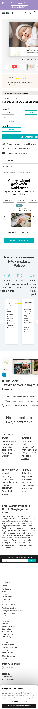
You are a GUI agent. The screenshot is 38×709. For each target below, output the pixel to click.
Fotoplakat (6, 599)
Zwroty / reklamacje (9, 626)
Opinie (4, 683)
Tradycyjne (8, 200)
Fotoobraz (5, 602)
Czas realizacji (7, 629)
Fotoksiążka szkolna (9, 616)
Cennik (4, 585)
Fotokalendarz (7, 597)
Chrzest (16, 98)
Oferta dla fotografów (10, 656)
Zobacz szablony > (19, 240)
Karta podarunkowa (9, 604)
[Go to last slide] (4, 217)
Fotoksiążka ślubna (9, 608)
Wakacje (21, 200)
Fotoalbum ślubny (8, 613)
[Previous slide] (6, 67)
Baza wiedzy (6, 637)
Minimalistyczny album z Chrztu (19, 232)
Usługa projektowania (10, 650)
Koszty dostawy (7, 632)
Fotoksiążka (6, 98)
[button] (3, 13)
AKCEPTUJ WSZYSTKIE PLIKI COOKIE (19, 706)
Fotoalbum (6, 592)
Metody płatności (8, 634)
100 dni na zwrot (8, 645)
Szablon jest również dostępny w (16, 172)
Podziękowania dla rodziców (12, 611)
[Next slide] (33, 217)
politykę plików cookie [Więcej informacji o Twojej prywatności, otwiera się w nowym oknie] (29, 698)
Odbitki (4, 594)
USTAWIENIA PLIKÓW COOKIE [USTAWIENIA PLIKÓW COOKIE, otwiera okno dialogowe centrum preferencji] (19, 701)
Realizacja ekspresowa (10, 647)
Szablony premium (9, 652)
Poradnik (5, 659)
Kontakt (5, 624)
